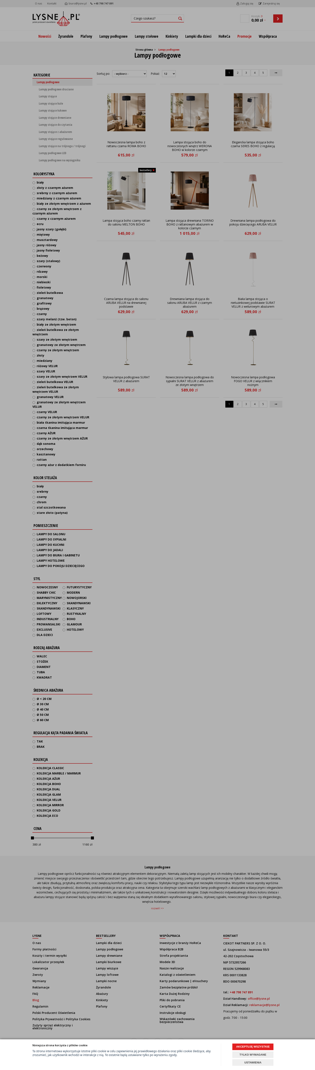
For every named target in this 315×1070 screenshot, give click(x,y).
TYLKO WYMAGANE (253, 1054)
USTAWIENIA (253, 1062)
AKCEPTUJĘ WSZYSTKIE (253, 1046)
